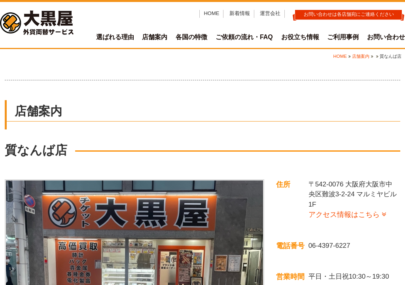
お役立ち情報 (300, 37)
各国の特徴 (191, 37)
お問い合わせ (386, 37)
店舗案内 (154, 37)
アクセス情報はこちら (344, 214)
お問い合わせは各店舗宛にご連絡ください (349, 14)
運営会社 (270, 13)
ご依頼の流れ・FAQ (244, 37)
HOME (211, 13)
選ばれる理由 (115, 37)
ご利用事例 (343, 37)
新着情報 (239, 13)
